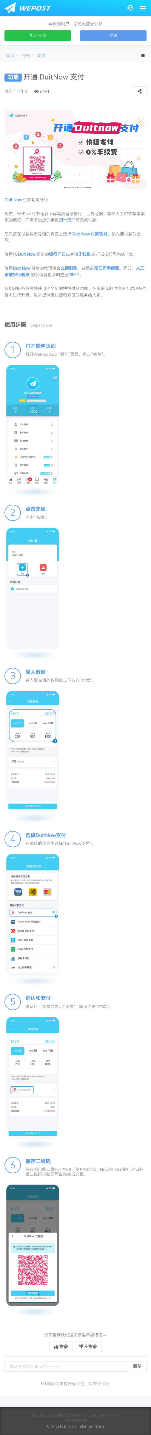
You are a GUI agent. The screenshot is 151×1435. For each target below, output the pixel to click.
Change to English (61, 1426)
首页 (10, 55)
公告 (26, 55)
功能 (41, 55)
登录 (113, 35)
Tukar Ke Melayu (91, 1426)
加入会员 (38, 35)
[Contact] (130, 8)
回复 (137, 1366)
